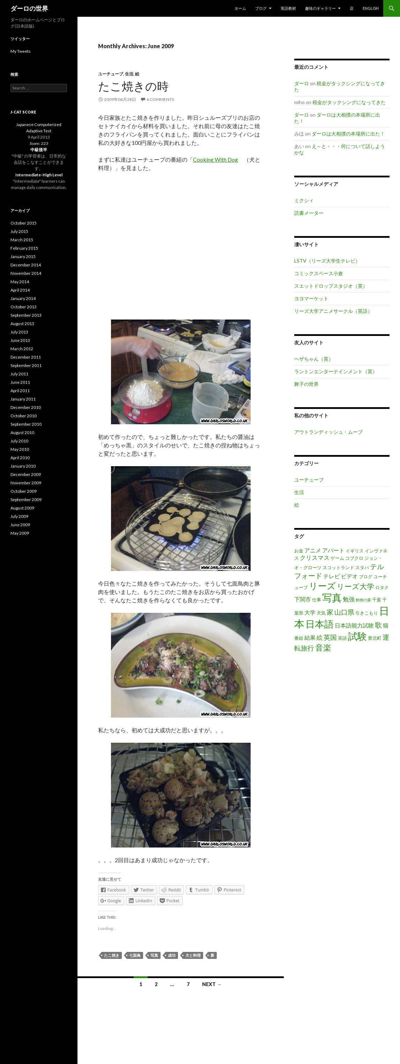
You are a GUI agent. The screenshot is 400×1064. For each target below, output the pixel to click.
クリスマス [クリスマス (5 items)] (314, 557)
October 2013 (23, 306)
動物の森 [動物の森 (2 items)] (363, 599)
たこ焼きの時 (133, 86)
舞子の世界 (306, 384)
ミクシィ (304, 200)
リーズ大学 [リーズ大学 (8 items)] (355, 586)
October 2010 (23, 415)
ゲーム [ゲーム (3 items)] (337, 558)
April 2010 (20, 457)
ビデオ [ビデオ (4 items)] (349, 576)
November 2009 (25, 482)
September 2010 (26, 424)
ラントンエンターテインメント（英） (335, 371)
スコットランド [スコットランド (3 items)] (338, 567)
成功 (172, 955)
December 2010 (25, 407)
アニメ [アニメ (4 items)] (312, 550)
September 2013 (26, 315)
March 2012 (21, 348)
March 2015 (21, 239)
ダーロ (301, 83)
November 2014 (25, 273)
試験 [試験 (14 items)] (357, 636)
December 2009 (25, 474)
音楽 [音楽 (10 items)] (323, 647)
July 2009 (19, 516)
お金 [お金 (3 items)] (298, 550)
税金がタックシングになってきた (349, 102)
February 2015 (24, 248)
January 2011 (23, 399)
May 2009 (19, 533)
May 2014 (19, 281)
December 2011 (25, 357)
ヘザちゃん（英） (313, 359)
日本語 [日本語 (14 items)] (319, 624)
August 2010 (22, 432)
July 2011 (19, 373)
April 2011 (20, 390)
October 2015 (23, 223)
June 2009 (20, 524)
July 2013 (19, 332)
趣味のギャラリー (320, 8)
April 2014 (20, 290)
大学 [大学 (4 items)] (310, 612)
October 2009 (23, 491)
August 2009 (22, 508)
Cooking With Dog (215, 159)
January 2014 (23, 298)
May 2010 (19, 449)
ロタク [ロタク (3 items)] (382, 587)
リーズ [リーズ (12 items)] (322, 585)
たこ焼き (111, 955)
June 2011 (20, 382)
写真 (154, 955)
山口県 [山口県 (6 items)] (344, 612)
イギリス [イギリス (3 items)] (355, 550)
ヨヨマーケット (311, 298)
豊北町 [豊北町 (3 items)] (375, 638)
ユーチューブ (110, 73)
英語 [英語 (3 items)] (342, 638)
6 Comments (160, 99)
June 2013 (20, 340)
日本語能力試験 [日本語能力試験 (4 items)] (354, 625)
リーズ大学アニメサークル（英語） (333, 311)
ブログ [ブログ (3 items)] (365, 576)
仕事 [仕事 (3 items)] (316, 599)
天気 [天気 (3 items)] (321, 613)
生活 (129, 73)
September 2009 (26, 499)
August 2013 (22, 323)
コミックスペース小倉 (318, 273)
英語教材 (288, 8)
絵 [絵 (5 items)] (320, 637)
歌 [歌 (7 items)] (378, 625)
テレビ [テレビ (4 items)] (331, 576)
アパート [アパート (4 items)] (333, 550)
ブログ (261, 8)
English (371, 8)
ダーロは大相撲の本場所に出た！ (348, 134)
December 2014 (25, 264)
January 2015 (23, 256)
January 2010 (23, 466)
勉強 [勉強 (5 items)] (349, 599)
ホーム (240, 8)
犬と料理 (193, 955)
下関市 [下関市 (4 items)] (302, 599)
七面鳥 (135, 955)
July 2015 (19, 231)
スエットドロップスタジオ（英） (331, 286)
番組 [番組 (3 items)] (298, 638)
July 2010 (19, 440)
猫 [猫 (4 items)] (385, 625)
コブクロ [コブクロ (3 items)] (354, 558)
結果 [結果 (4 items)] (310, 637)
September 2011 (26, 365)
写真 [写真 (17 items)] (332, 597)
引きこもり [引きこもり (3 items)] (366, 613)
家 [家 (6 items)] (330, 612)
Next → (212, 984)
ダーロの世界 (29, 8)
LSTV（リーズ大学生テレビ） (327, 261)
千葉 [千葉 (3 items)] (376, 599)
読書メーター (309, 213)
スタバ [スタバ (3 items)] (362, 567)
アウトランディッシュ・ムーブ (328, 432)
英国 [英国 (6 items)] (330, 637)
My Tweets (20, 51)
